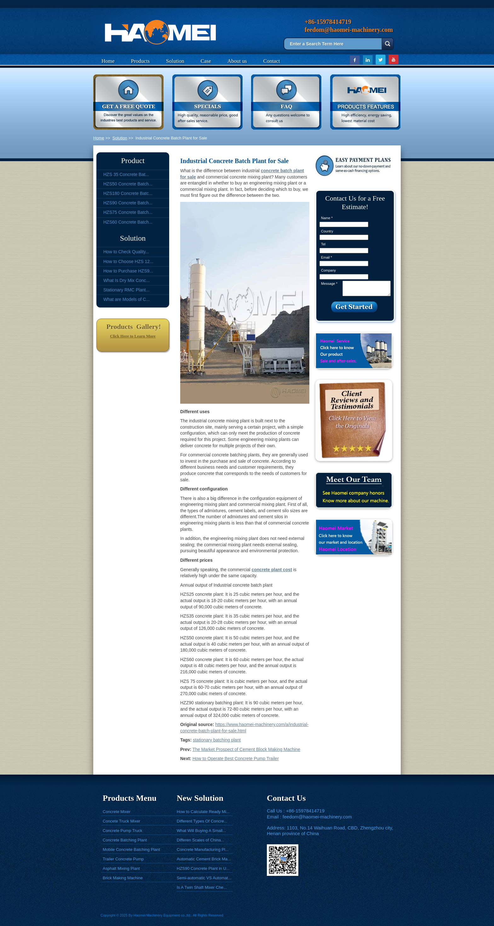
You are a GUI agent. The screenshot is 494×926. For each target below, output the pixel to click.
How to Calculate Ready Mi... (203, 811)
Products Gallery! (133, 327)
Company (328, 270)
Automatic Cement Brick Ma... (204, 859)
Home (108, 61)
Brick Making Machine (123, 878)
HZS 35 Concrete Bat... (126, 174)
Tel (323, 244)
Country (327, 231)
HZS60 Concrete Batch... (127, 222)
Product (133, 160)
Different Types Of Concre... (202, 821)
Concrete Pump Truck (122, 830)
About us (237, 61)
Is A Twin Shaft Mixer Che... (202, 887)
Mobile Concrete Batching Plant (131, 849)
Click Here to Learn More (133, 336)
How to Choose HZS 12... (128, 261)
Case (206, 61)
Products (140, 61)
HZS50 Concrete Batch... (127, 183)
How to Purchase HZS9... (128, 270)
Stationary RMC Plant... (126, 289)
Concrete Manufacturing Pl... (203, 849)
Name (327, 218)
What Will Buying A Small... (201, 830)
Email (326, 257)
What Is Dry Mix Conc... (126, 280)
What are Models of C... (126, 299)
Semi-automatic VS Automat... (204, 878)
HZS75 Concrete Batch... (127, 212)
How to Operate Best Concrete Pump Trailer (235, 758)
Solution (175, 61)
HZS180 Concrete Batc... (127, 193)
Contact (271, 61)
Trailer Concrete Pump (123, 859)
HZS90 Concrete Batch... (127, 202)
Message (329, 283)
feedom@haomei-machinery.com (317, 816)
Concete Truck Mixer (121, 821)
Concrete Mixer (116, 811)
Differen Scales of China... (200, 840)
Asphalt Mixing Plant (121, 868)
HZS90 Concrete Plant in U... (203, 868)
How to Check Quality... (126, 251)
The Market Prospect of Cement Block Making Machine (246, 749)
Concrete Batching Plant (125, 840)
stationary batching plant (217, 739)
